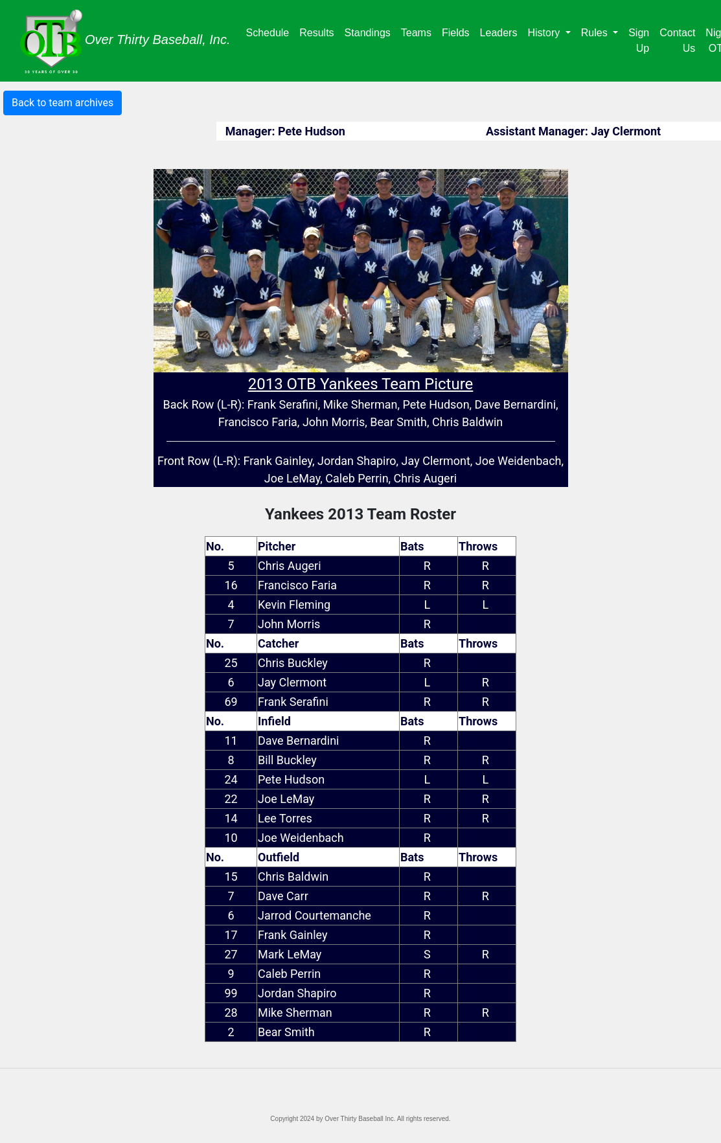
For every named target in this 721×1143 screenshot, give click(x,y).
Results (319, 31)
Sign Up (638, 40)
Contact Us (677, 40)
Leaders (501, 31)
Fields (458, 31)
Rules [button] (595, 32)
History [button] (544, 32)
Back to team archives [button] (62, 102)
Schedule (270, 31)
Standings (370, 31)
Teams (419, 31)
